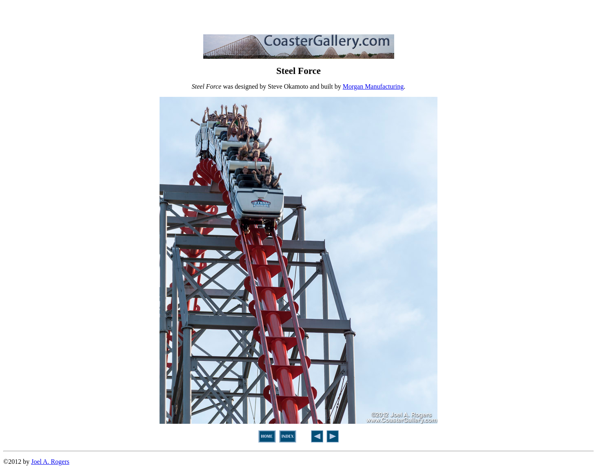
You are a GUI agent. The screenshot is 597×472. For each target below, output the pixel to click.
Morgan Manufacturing (373, 86)
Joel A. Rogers (50, 461)
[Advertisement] (298, 15)
